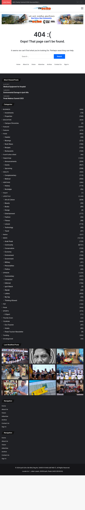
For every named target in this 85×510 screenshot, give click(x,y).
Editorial (8, 283)
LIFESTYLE (6, 196)
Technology (9, 227)
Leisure (7, 224)
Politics (7, 269)
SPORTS (6, 311)
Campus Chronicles (12, 123)
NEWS (5, 238)
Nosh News (9, 144)
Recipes (7, 147)
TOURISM (6, 321)
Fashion (7, 217)
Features (6, 130)
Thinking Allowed (11, 300)
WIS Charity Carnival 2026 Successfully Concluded (29, 2)
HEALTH (6, 172)
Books (7, 207)
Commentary (9, 276)
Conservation (9, 248)
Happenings (7, 158)
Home (18, 64)
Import (5, 193)
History (7, 186)
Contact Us (58, 64)
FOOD (5, 134)
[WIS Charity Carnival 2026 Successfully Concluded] (15, 356)
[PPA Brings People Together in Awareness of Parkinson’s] (42, 371)
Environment (9, 255)
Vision (34, 64)
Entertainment (10, 213)
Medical (7, 179)
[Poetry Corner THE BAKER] (42, 356)
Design (7, 210)
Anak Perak (9, 241)
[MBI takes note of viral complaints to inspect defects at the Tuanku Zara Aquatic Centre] (42, 387)
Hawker (7, 137)
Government (9, 259)
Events (7, 165)
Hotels (7, 328)
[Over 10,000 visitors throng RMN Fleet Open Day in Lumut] (70, 371)
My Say (7, 297)
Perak (5, 307)
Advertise (41, 64)
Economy (8, 252)
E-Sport (7, 314)
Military (7, 262)
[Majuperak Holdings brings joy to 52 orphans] (70, 387)
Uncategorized (8, 339)
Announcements (10, 161)
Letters (7, 293)
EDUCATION (7, 120)
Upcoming (8, 168)
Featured (6, 127)
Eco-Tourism (9, 325)
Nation (5, 234)
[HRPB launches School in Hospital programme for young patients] (70, 356)
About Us (26, 64)
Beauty (7, 203)
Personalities (9, 266)
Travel (7, 231)
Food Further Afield (9, 154)
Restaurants (9, 151)
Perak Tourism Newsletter (14, 332)
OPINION (6, 273)
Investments (9, 113)
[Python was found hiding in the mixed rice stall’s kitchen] (15, 371)
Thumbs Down (8, 318)
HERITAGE (6, 182)
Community (9, 245)
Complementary (10, 175)
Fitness (7, 220)
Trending (6, 335)
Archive (49, 64)
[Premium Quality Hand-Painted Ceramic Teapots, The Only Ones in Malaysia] (15, 387)
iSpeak (7, 290)
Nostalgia (8, 189)
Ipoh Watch (9, 286)
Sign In (66, 64)
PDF (4, 304)
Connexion (8, 280)
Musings (8, 140)
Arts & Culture (10, 200)
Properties (8, 116)
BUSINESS (6, 109)
